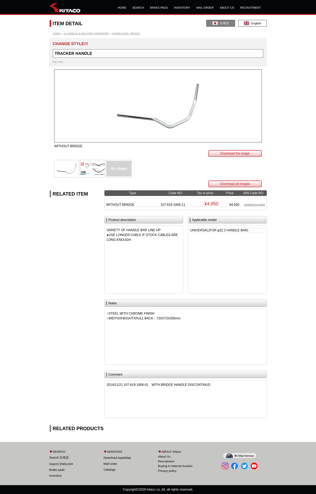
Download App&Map (117, 457)
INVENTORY (182, 7)
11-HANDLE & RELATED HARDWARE (86, 33)
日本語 (220, 23)
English (252, 23)
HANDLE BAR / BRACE (126, 33)
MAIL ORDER (205, 7)
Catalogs (109, 469)
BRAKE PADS (159, 7)
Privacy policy (167, 470)
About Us (164, 456)
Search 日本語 (59, 457)
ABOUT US (227, 7)
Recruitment (166, 461)
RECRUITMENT (250, 7)
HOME (122, 7)
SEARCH (138, 7)
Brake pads (56, 469)
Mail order (110, 463)
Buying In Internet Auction (175, 466)
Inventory (55, 475)
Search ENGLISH (61, 464)
